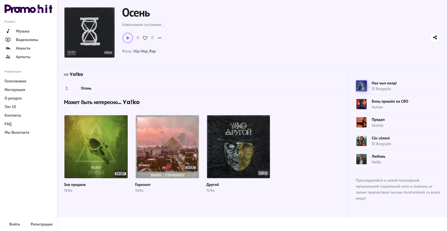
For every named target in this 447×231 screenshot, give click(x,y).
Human (377, 107)
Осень (86, 88)
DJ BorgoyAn (381, 88)
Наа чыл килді (384, 83)
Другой (212, 184)
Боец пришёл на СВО (390, 101)
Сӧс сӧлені (381, 138)
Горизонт (143, 184)
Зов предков (75, 184)
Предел (378, 119)
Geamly (377, 125)
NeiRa (376, 162)
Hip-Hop (140, 51)
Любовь (378, 156)
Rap (152, 51)
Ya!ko (76, 74)
